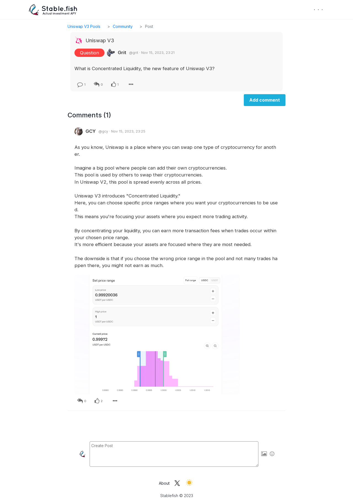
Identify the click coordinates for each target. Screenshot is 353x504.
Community (123, 26)
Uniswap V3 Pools (84, 26)
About (164, 483)
